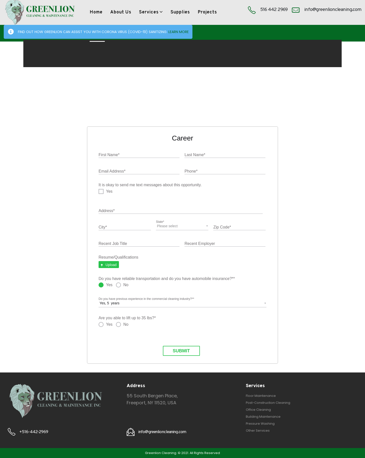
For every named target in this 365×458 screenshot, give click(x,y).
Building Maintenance (263, 416)
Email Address (112, 171)
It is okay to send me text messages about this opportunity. (150, 185)
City (103, 227)
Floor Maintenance (261, 396)
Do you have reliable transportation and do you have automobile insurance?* (167, 278)
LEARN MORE (178, 31)
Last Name (194, 155)
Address (107, 211)
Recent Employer (199, 243)
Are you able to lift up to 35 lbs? (127, 318)
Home (96, 12)
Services (149, 12)
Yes (109, 191)
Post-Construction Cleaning (268, 403)
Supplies (180, 12)
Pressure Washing (260, 423)
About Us (120, 12)
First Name (109, 155)
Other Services (258, 430)
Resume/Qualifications (118, 257)
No (125, 285)
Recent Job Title (113, 243)
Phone (191, 171)
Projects (207, 12)
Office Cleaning (258, 410)
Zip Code (222, 227)
